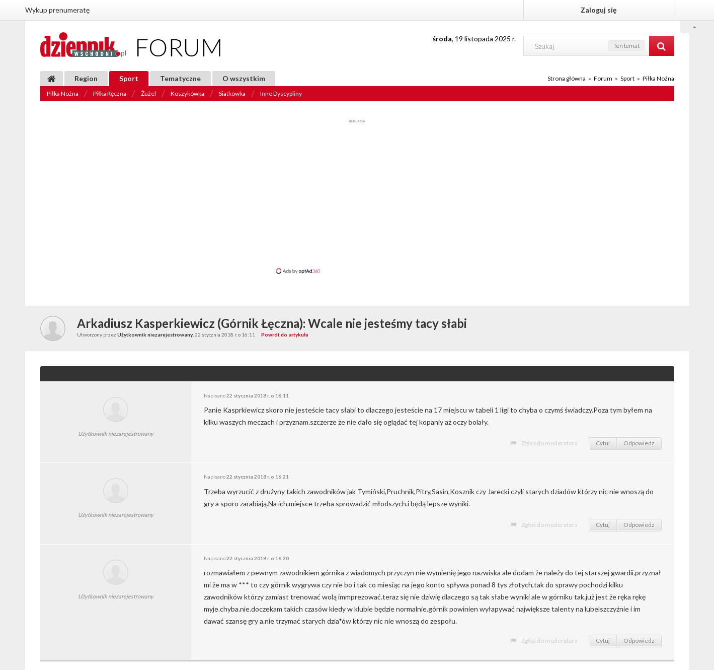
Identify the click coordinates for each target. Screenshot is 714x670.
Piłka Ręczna (109, 93)
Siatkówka (232, 93)
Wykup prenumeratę (57, 10)
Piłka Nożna (62, 93)
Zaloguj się (598, 10)
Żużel (148, 93)
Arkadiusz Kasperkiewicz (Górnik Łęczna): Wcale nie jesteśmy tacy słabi (272, 323)
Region (86, 78)
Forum (603, 78)
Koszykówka (187, 93)
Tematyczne (180, 78)
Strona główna (566, 78)
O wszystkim (243, 78)
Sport (128, 78)
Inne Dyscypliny (281, 93)
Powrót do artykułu (284, 334)
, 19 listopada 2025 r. (474, 38)
